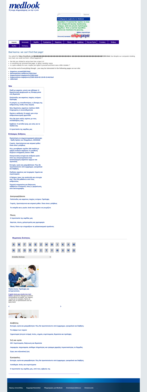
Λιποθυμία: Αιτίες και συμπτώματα (23, 365)
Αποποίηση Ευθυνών (73, 388)
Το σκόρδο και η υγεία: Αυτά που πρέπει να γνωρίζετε (30, 208)
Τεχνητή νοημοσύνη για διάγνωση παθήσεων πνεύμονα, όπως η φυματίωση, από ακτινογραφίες (26, 186)
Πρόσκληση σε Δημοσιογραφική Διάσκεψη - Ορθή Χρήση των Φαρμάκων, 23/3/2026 (26, 139)
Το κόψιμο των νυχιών (18, 330)
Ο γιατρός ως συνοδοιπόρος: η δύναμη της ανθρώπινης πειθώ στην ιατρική (26, 103)
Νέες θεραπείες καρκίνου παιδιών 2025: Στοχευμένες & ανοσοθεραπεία (25, 109)
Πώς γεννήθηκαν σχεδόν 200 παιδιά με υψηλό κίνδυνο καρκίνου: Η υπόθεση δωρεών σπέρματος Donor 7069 (24, 150)
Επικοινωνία (89, 388)
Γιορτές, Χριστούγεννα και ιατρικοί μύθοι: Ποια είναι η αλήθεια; (25, 144)
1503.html (13, 79)
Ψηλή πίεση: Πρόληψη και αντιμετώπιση (19, 290)
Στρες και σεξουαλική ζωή (19, 351)
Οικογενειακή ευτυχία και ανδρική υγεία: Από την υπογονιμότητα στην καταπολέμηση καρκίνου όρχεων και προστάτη (25, 158)
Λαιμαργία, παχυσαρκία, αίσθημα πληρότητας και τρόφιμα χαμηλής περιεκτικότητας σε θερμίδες (46, 347)
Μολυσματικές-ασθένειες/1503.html (23, 73)
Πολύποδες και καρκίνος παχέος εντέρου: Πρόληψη (29, 199)
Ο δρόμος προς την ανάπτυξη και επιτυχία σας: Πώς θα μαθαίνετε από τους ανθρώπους (26, 179)
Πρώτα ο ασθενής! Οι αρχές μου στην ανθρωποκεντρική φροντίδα (24, 114)
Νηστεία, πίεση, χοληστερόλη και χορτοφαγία (27, 222)
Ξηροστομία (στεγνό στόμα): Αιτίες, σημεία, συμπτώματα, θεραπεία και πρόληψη (40, 334)
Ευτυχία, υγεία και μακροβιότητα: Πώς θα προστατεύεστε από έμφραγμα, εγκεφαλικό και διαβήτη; (26, 167)
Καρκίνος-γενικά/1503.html (20, 71)
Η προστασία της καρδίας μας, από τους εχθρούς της (30, 369)
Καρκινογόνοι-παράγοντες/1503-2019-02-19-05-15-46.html (32, 77)
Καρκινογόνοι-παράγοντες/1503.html (24, 75)
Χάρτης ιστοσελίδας (16, 388)
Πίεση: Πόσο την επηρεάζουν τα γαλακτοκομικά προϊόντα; (32, 226)
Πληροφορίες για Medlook (53, 388)
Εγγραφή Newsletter (33, 388)
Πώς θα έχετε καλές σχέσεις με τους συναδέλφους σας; (23, 119)
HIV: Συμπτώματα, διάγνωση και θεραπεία (26, 343)
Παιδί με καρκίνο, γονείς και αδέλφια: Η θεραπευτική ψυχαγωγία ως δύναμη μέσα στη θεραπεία (25, 92)
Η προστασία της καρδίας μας (21, 129)
